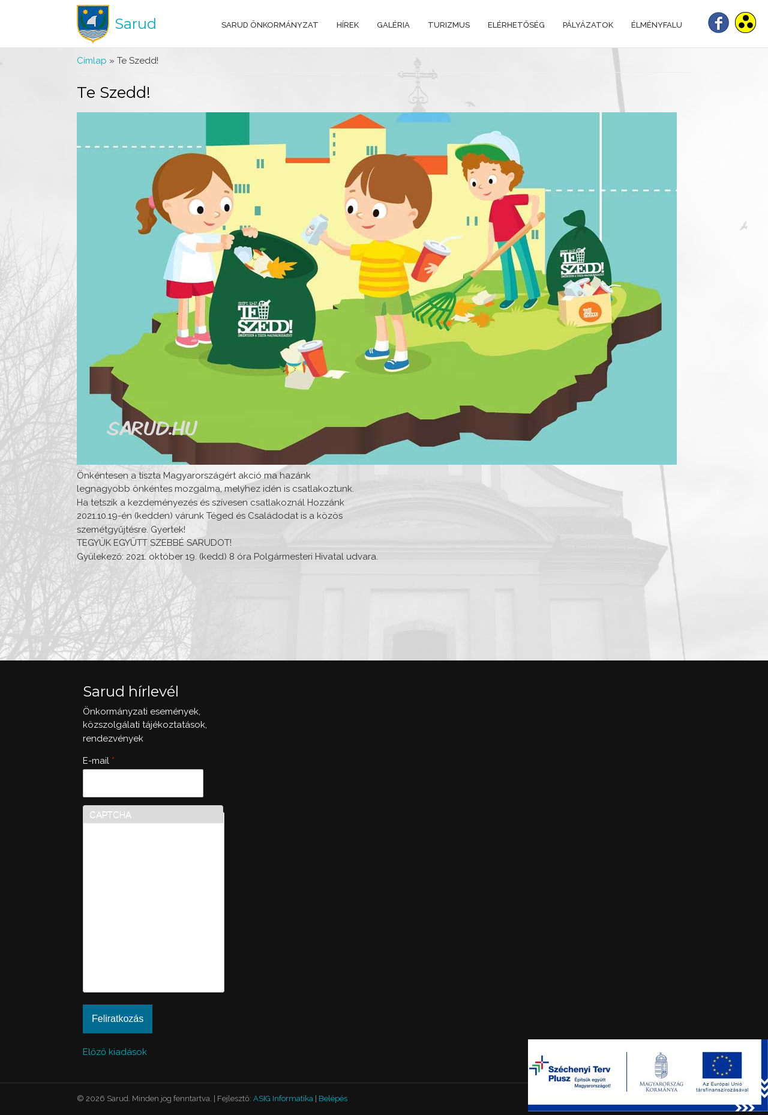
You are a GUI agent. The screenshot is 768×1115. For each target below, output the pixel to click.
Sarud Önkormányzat (270, 24)
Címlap (92, 60)
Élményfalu (656, 24)
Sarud (136, 23)
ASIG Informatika (283, 1098)
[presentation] (138, 942)
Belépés (333, 1098)
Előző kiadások (115, 1052)
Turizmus (449, 24)
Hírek (348, 24)
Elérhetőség (516, 24)
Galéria (393, 24)
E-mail (99, 760)
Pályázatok (588, 24)
